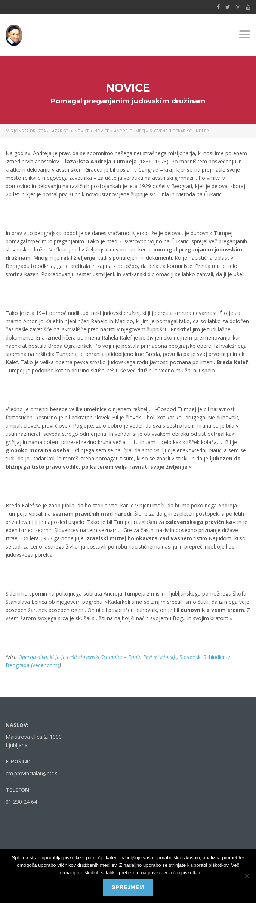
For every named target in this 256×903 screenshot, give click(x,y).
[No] (246, 875)
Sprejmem (128, 887)
